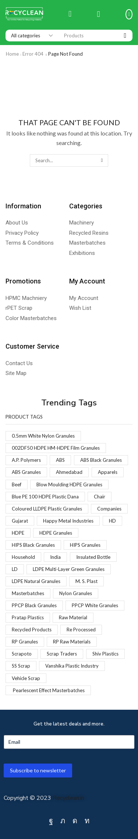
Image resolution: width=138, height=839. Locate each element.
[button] (69, 14)
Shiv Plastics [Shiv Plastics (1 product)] (105, 654)
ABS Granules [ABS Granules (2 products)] (26, 472)
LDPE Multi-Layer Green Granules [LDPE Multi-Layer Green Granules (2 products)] (69, 569)
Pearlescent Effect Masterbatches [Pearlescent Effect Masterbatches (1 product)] (48, 690)
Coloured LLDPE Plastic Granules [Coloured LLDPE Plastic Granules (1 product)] (47, 509)
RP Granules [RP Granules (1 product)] (25, 642)
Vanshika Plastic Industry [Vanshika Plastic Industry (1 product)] (72, 666)
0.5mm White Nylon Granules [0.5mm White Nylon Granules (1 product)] (43, 436)
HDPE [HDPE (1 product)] (18, 533)
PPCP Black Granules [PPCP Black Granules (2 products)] (34, 605)
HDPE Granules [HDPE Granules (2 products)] (55, 533)
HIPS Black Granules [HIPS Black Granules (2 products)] (33, 545)
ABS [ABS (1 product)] (60, 460)
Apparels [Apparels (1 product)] (107, 472)
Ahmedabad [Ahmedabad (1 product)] (69, 472)
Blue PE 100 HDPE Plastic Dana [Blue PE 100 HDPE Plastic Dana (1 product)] (45, 497)
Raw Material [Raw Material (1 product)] (73, 617)
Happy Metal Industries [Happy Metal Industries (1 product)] (68, 521)
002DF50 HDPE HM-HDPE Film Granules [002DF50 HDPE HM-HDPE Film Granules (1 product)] (56, 448)
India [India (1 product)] (55, 557)
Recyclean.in (68, 798)
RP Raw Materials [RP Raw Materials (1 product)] (72, 642)
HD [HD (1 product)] (112, 521)
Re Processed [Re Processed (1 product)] (81, 629)
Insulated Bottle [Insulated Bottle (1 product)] (93, 557)
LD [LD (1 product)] (15, 569)
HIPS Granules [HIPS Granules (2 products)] (85, 545)
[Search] (125, 35)
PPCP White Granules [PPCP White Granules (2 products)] (95, 605)
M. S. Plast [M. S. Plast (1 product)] (86, 581)
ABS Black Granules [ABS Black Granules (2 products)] (101, 460)
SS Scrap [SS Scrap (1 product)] (21, 666)
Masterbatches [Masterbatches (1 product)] (28, 593)
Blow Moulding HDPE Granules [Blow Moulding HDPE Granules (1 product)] (69, 484)
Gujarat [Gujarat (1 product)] (20, 521)
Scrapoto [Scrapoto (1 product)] (22, 654)
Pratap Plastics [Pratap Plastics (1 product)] (28, 617)
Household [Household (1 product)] (23, 557)
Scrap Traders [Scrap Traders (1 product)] (62, 654)
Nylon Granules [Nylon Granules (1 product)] (75, 593)
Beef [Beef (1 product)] (16, 484)
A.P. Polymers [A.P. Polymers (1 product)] (26, 460)
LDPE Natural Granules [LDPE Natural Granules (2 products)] (36, 581)
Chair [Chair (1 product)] (99, 497)
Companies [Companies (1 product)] (109, 509)
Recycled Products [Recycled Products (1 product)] (32, 629)
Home (12, 54)
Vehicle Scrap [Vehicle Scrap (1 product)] (26, 678)
